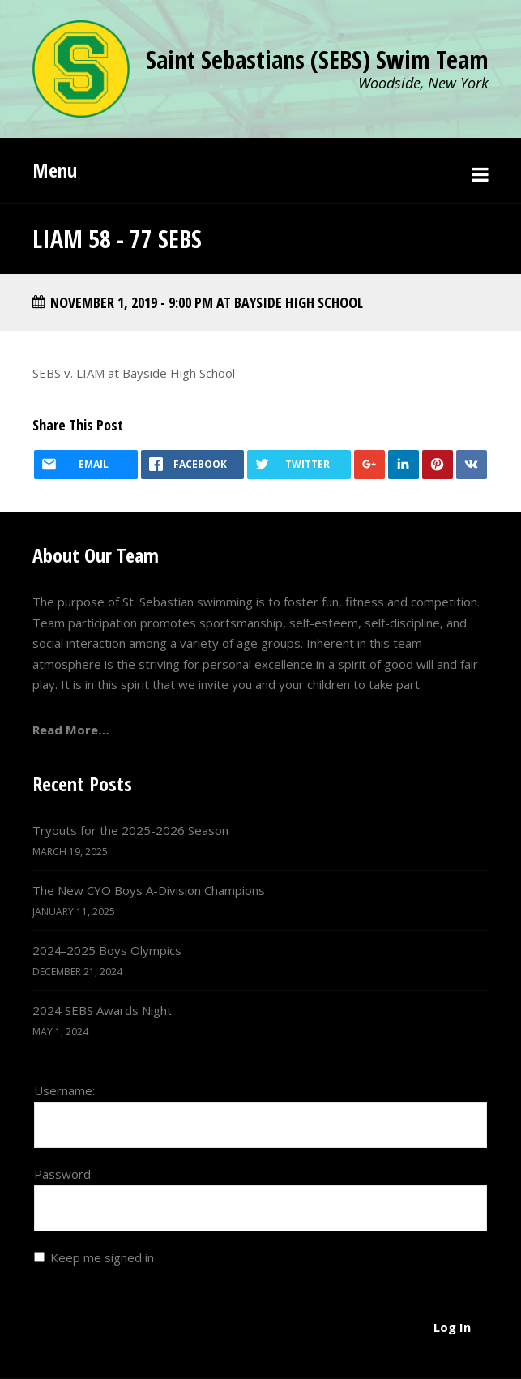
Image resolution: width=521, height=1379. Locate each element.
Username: (64, 1090)
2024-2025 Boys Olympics (106, 950)
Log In (452, 1327)
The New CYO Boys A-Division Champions (148, 890)
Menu (54, 169)
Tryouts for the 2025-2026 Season (130, 830)
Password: (63, 1174)
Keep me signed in (102, 1257)
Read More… (70, 730)
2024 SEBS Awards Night (102, 1010)
